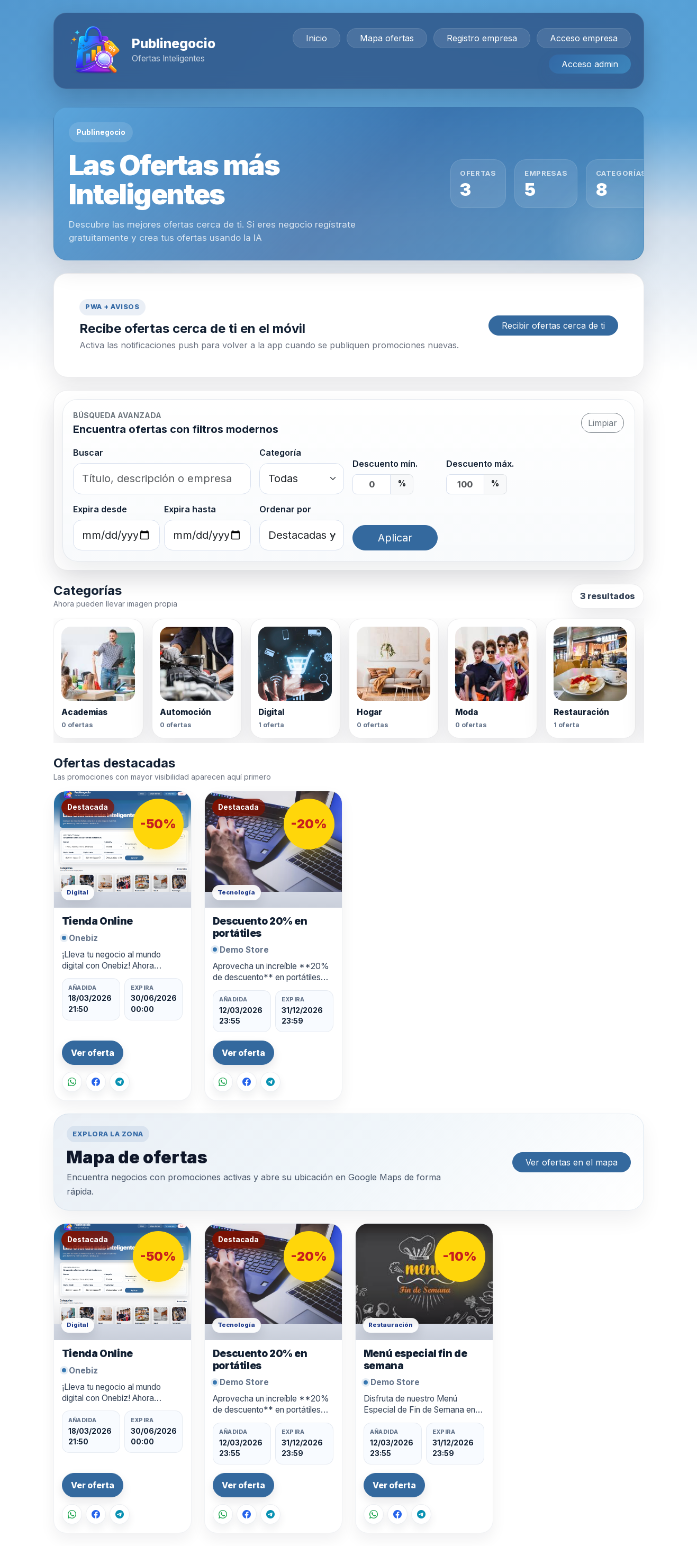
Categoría (280, 452)
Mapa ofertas (387, 38)
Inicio (316, 38)
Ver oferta (92, 1053)
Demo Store (244, 950)
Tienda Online (97, 921)
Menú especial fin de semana (415, 1359)
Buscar (88, 452)
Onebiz (83, 938)
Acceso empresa (584, 38)
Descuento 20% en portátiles (260, 927)
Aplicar (395, 537)
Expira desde (100, 509)
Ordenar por (285, 509)
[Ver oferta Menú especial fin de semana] (424, 1282)
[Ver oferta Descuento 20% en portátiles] (273, 849)
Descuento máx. (480, 463)
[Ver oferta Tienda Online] (122, 849)
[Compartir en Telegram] (120, 1082)
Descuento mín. (385, 463)
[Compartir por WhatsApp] (72, 1082)
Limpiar (602, 423)
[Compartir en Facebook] (96, 1082)
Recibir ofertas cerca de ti (553, 325)
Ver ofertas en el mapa (572, 1162)
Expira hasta (190, 509)
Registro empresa (482, 38)
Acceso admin (590, 64)
